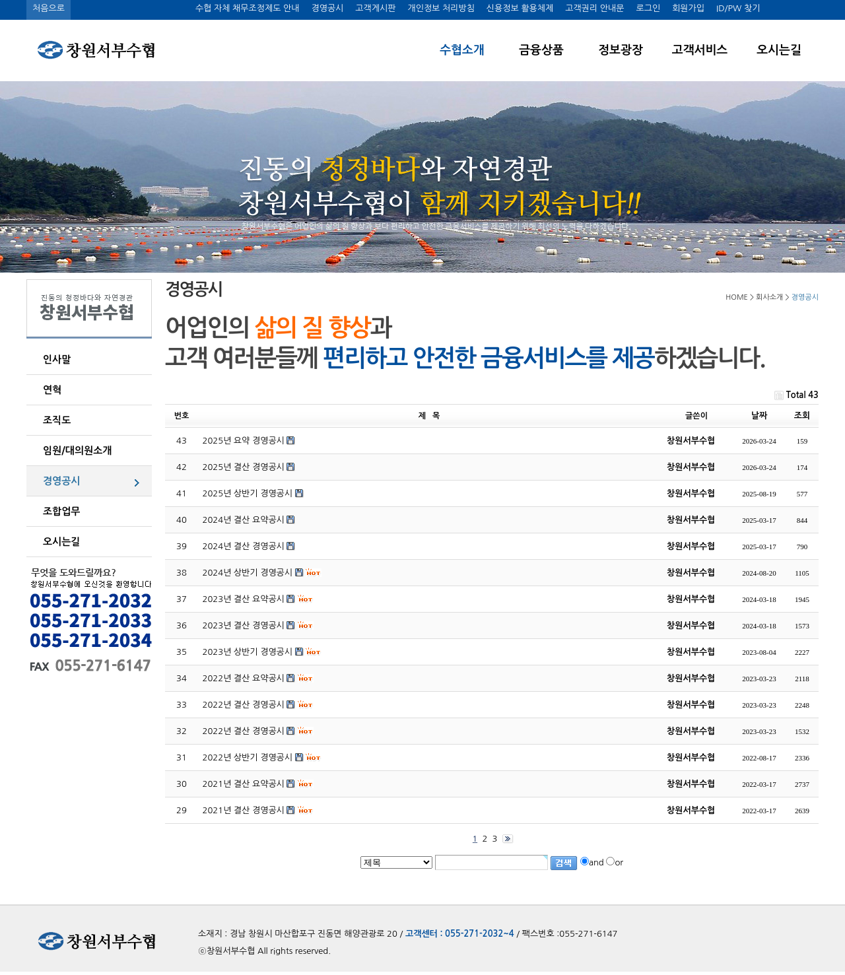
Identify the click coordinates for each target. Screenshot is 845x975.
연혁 (52, 390)
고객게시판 (375, 8)
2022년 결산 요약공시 (244, 678)
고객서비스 (700, 50)
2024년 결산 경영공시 (244, 546)
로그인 (648, 8)
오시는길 (779, 50)
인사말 (57, 359)
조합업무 (61, 511)
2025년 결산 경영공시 (244, 467)
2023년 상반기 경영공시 (248, 652)
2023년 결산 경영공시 (244, 625)
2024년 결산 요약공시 (244, 520)
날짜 (759, 415)
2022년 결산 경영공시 (244, 704)
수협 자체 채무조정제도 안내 (247, 8)
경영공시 (327, 8)
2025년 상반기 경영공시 (248, 493)
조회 (802, 415)
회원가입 (688, 8)
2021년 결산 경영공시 (244, 810)
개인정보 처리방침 (440, 8)
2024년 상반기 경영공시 (248, 572)
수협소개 (462, 50)
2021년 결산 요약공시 (244, 784)
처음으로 (48, 8)
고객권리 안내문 (594, 8)
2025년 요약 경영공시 (244, 440)
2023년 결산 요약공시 (244, 599)
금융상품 (541, 50)
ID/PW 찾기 (738, 8)
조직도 (57, 420)
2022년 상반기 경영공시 (248, 757)
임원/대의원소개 (77, 450)
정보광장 (620, 50)
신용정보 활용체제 (520, 8)
